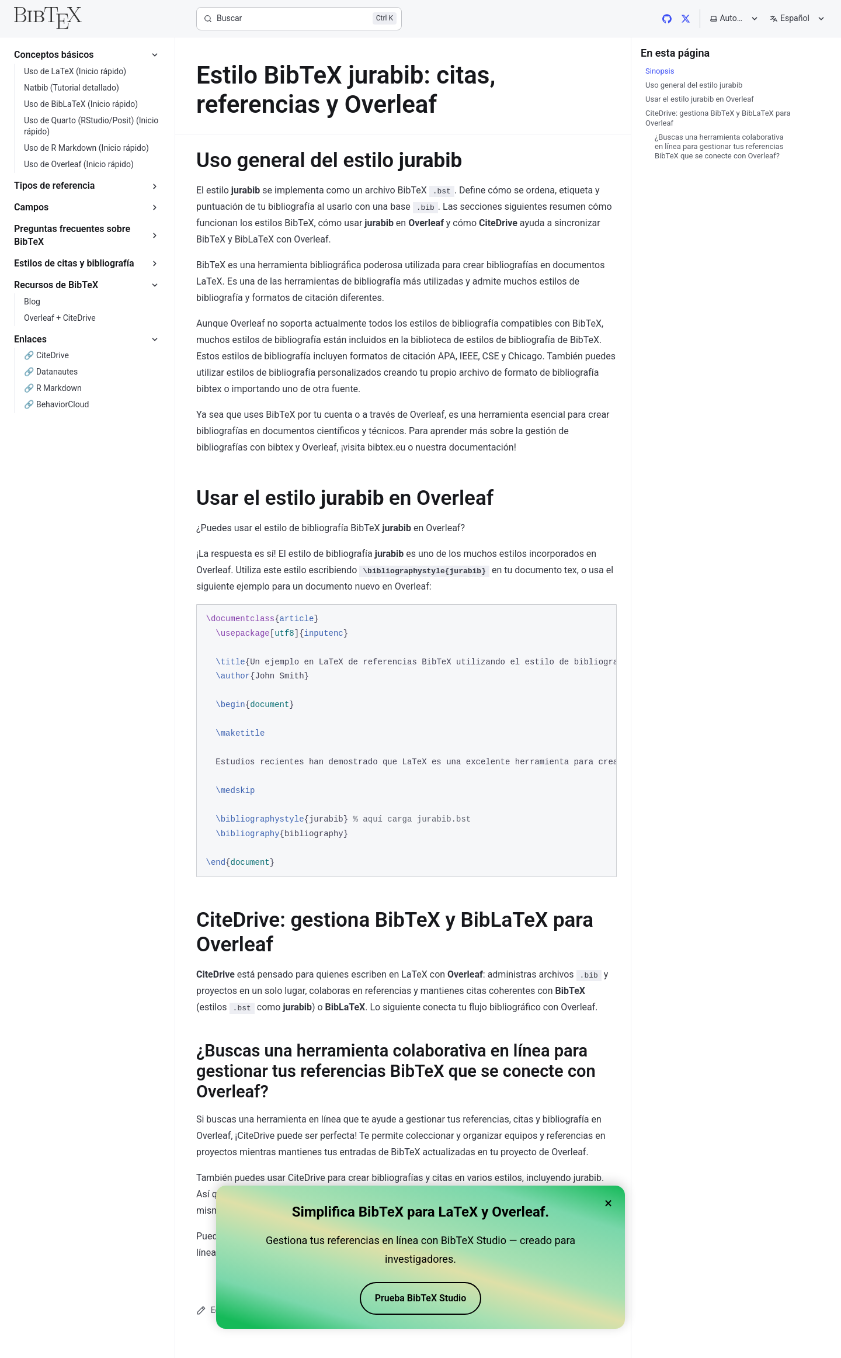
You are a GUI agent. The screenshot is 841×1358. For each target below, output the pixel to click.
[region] (406, 740)
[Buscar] (299, 18)
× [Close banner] (608, 1205)
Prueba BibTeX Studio (421, 1299)
